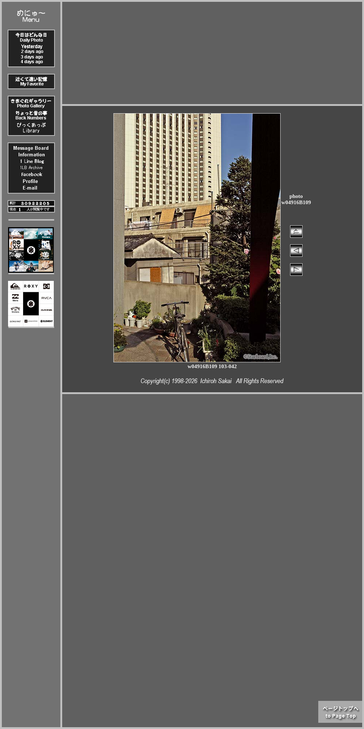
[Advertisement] (212, 53)
